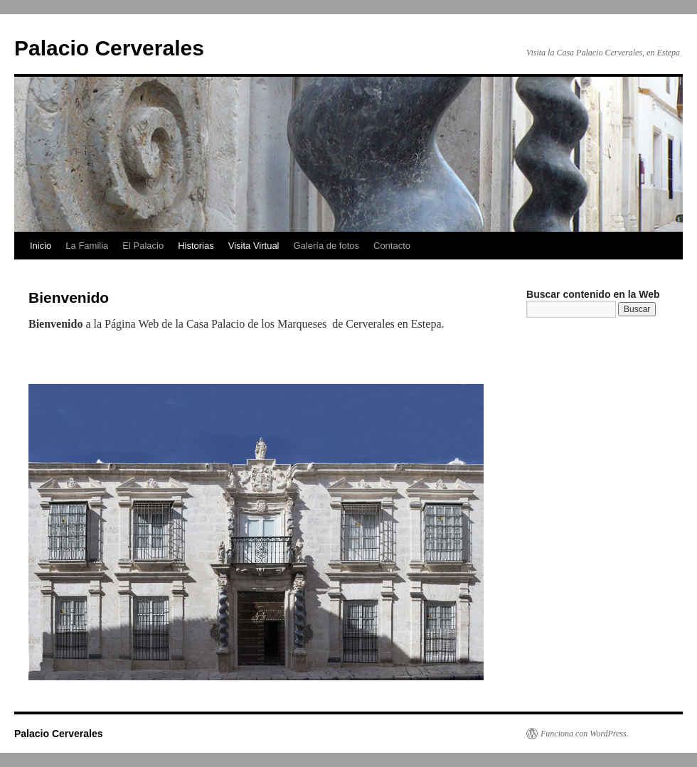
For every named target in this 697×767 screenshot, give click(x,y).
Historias (196, 245)
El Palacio (143, 245)
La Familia (86, 245)
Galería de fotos (327, 245)
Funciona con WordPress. (585, 734)
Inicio (40, 245)
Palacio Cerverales (109, 48)
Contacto (391, 245)
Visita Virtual (254, 245)
